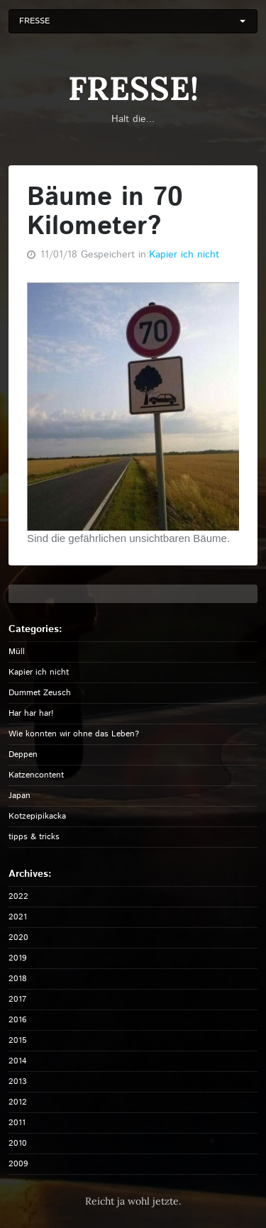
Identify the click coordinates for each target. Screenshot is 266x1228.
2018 (18, 979)
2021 (18, 917)
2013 (18, 1081)
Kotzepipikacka (37, 816)
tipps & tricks (34, 837)
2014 (18, 1061)
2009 (18, 1164)
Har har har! (31, 713)
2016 (18, 1020)
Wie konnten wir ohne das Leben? (74, 734)
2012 (18, 1102)
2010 (18, 1143)
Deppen (23, 754)
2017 (17, 999)
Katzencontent (36, 775)
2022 (18, 896)
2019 (18, 958)
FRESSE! (133, 88)
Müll (17, 652)
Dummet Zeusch (40, 693)
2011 (17, 1123)
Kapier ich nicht (184, 255)
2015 (18, 1040)
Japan (20, 796)
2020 (18, 937)
